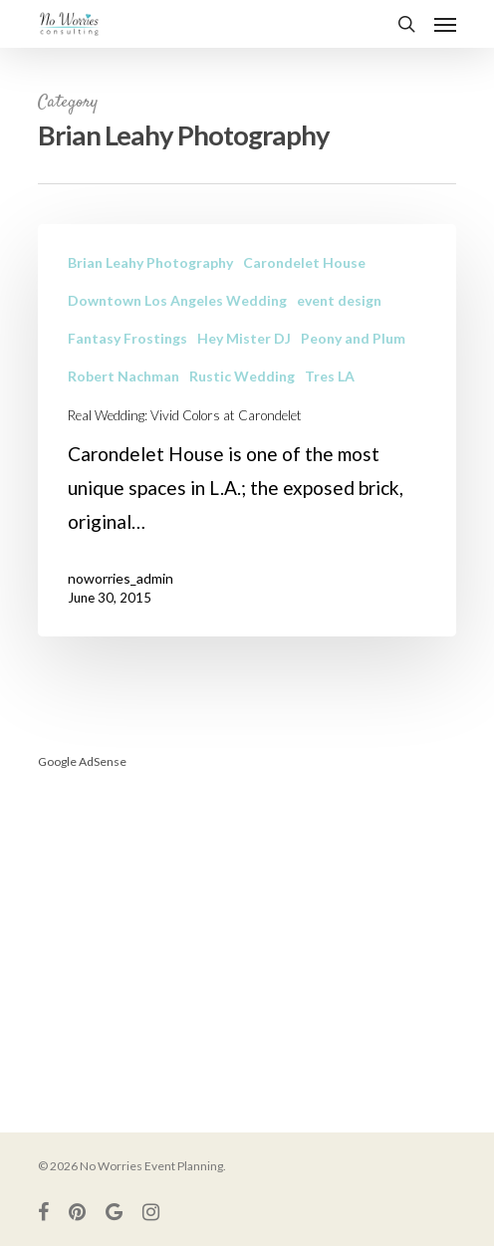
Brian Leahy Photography (150, 262)
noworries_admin (120, 578)
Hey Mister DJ (244, 338)
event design (339, 300)
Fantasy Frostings (127, 338)
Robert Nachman (123, 376)
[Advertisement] (247, 928)
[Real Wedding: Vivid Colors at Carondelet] (247, 430)
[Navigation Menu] (445, 24)
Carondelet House (304, 262)
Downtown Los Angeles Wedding (177, 300)
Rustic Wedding (242, 376)
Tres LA (330, 376)
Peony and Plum (353, 338)
